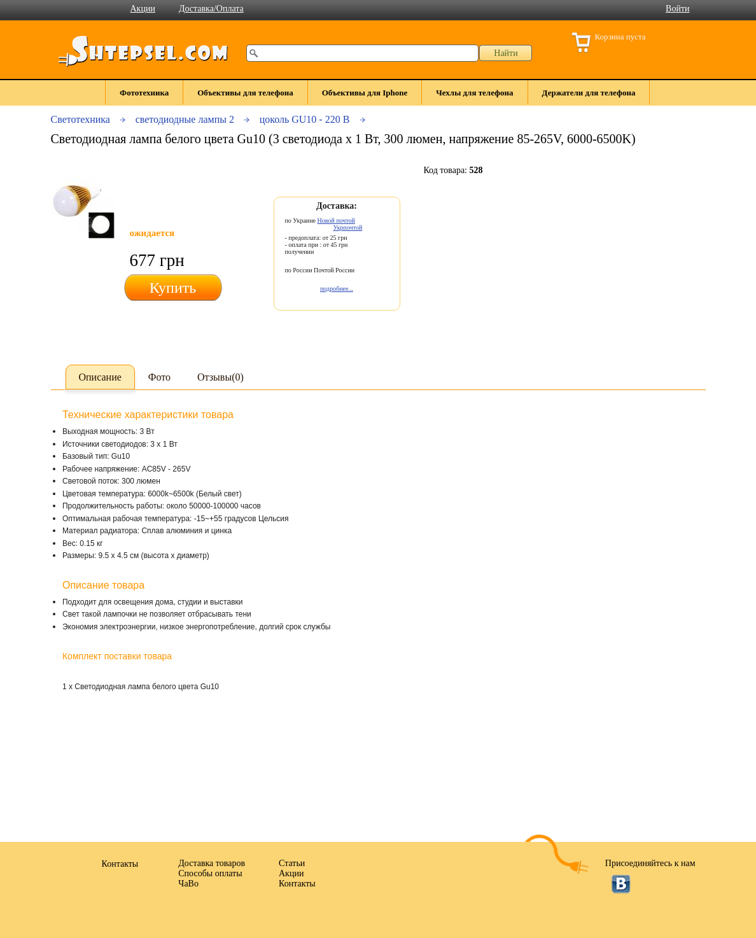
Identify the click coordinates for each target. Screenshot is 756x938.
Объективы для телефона (245, 92)
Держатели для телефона (589, 92)
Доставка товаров (211, 863)
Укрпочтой (348, 227)
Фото (159, 377)
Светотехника (80, 119)
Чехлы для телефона (474, 92)
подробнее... (336, 288)
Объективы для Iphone (365, 92)
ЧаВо (188, 883)
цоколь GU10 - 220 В (305, 119)
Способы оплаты (210, 873)
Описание (100, 377)
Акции (142, 8)
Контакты (297, 883)
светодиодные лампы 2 (185, 119)
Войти (677, 8)
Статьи (292, 863)
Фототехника (144, 92)
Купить (173, 287)
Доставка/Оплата (211, 8)
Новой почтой (336, 220)
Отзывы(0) (220, 377)
